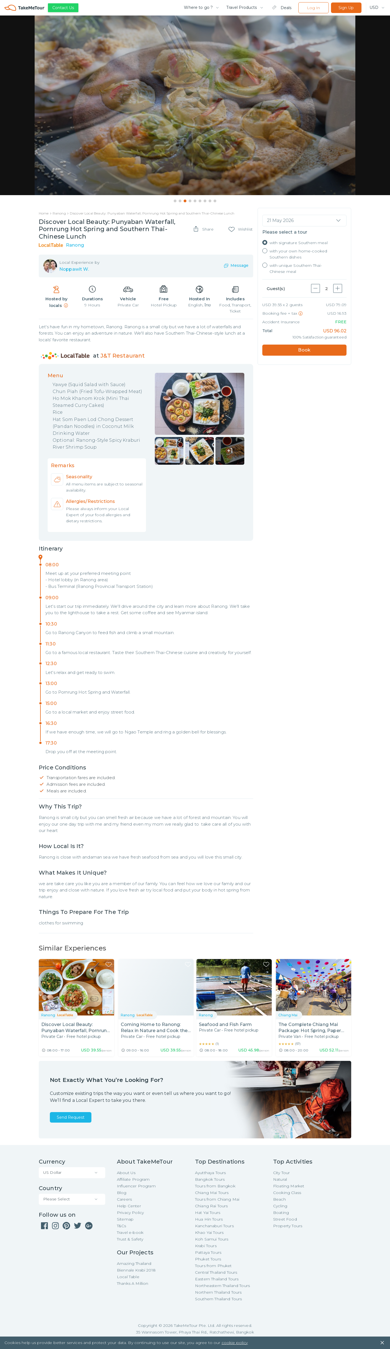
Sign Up (346, 7)
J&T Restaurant (123, 356)
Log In (313, 7)
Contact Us (63, 7)
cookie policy (235, 1343)
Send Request (70, 1117)
